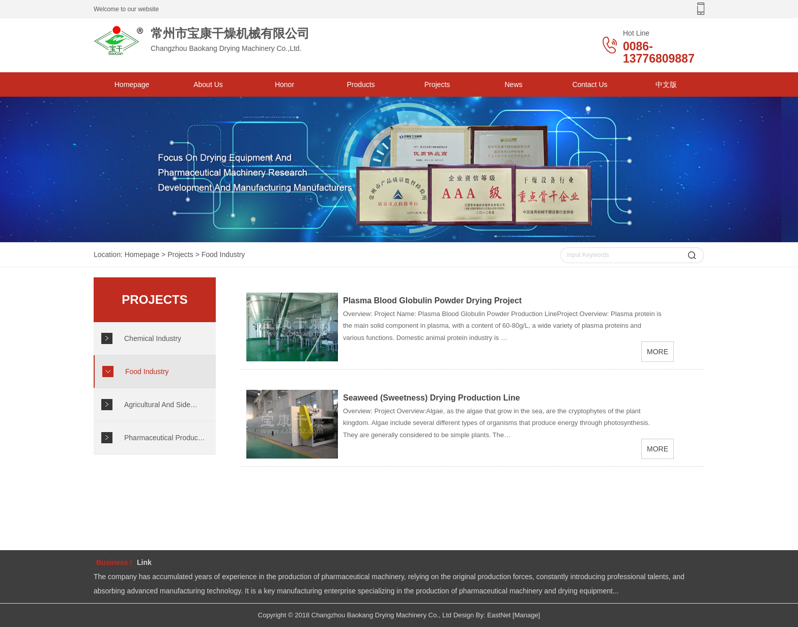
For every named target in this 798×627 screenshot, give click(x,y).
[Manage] (526, 615)
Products (361, 84)
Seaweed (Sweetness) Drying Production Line (431, 397)
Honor (284, 84)
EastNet (498, 615)
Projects (437, 84)
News (513, 84)
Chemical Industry (152, 338)
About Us (208, 84)
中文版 (666, 84)
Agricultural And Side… (160, 405)
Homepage (132, 84)
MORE (657, 352)
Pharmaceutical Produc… (164, 438)
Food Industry (223, 254)
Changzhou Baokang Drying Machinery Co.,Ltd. (221, 40)
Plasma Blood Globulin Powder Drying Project (432, 300)
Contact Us (589, 84)
